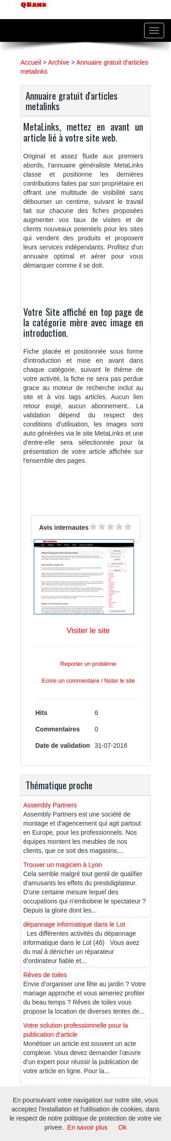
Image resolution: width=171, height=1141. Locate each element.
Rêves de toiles (45, 975)
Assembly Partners (50, 805)
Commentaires (58, 729)
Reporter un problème (88, 664)
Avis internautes (63, 527)
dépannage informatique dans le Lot (74, 924)
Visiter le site (88, 630)
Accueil (31, 62)
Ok (123, 1127)
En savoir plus (87, 1127)
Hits (41, 712)
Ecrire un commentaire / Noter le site (88, 681)
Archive (58, 62)
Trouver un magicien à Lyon (62, 864)
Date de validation (63, 745)
